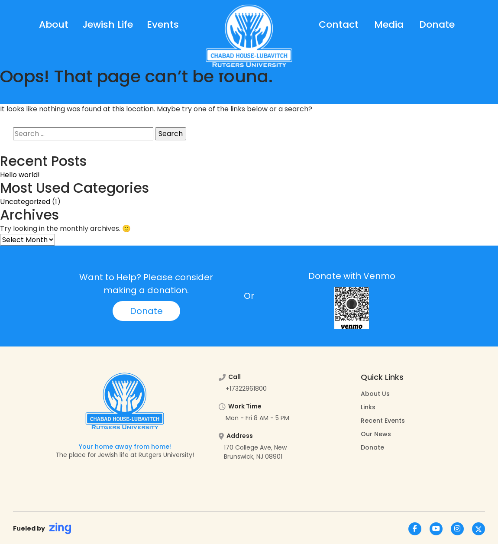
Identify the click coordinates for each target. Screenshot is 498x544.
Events (163, 24)
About (53, 24)
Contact (339, 24)
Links (368, 407)
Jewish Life (107, 24)
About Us (375, 393)
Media (389, 24)
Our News (376, 434)
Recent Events (383, 420)
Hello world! (20, 175)
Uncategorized (25, 202)
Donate (437, 24)
